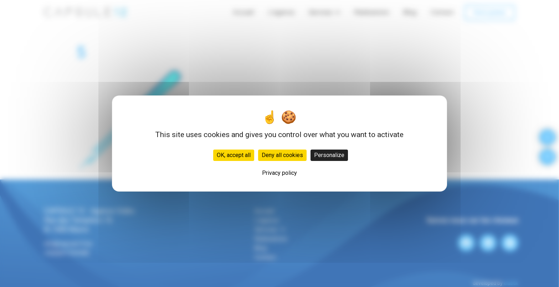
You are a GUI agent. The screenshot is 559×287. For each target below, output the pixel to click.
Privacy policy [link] (279, 172)
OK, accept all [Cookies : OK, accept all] (234, 155)
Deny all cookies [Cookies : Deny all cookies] (282, 155)
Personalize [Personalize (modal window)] (329, 155)
